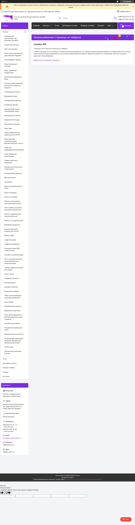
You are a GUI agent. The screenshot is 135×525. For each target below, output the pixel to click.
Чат (126, 519)
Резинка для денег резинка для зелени (11, 230)
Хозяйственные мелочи (12, 306)
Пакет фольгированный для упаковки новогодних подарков (13, 317)
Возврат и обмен (87, 26)
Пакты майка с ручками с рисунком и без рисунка (13, 209)
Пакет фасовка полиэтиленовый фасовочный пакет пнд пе (13, 141)
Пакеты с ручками (10, 197)
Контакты (6, 376)
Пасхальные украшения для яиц (12, 352)
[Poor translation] (7, 493)
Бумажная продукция (12, 225)
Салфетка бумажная (11, 244)
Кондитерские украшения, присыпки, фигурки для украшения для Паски (13, 341)
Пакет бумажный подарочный (10, 72)
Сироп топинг (9, 274)
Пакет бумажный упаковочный (10, 155)
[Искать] (60, 18)
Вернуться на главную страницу (47, 60)
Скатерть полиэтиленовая (13, 255)
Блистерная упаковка (12, 124)
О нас (57, 26)
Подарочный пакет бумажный (11, 161)
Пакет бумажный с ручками (11, 65)
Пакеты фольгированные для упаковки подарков (13, 54)
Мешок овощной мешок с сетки (13, 187)
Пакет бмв (8, 128)
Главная (36, 26)
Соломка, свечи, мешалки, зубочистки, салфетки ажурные (13, 85)
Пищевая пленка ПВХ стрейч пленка (12, 249)
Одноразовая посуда (12, 120)
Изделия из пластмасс (12, 310)
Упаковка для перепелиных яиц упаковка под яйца (11, 38)
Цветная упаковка (11, 49)
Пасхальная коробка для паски (13, 329)
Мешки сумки (9, 235)
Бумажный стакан (10, 96)
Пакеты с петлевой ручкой (13, 220)
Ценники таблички (11, 287)
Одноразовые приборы (12, 100)
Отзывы (101, 26)
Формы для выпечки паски (13, 334)
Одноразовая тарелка (12, 115)
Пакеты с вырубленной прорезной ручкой (12, 215)
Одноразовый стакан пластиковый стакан (12, 110)
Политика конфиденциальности (92, 479)
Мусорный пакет (10, 177)
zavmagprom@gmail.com (12, 438)
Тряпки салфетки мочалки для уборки (13, 269)
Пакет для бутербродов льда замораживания (12, 297)
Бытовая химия (9, 283)
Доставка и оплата (69, 26)
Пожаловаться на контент (73, 479)
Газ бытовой (8, 347)
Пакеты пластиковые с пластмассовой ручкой (12, 202)
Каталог (46, 26)
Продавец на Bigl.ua (67, 477)
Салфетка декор (10, 240)
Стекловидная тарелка (12, 60)
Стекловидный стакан (12, 92)
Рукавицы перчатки (11, 278)
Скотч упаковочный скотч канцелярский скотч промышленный (13, 261)
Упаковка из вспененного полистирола (13, 168)
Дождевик (8, 182)
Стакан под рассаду (11, 45)
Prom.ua (77, 475)
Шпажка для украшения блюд (13, 78)
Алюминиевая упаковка (13, 173)
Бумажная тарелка (11, 105)
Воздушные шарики (11, 291)
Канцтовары (8, 302)
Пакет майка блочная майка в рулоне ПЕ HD (12, 134)
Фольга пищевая (10, 193)
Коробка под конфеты (12, 323)
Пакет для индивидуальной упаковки (14, 149)
